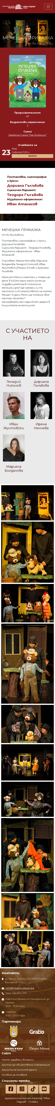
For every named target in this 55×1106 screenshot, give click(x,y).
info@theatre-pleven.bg (20, 988)
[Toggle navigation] (48, 7)
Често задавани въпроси (18, 1059)
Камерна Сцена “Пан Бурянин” (28, 135)
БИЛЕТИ (33, 156)
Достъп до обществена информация (26, 1064)
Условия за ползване (14, 1074)
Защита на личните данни (19, 1069)
